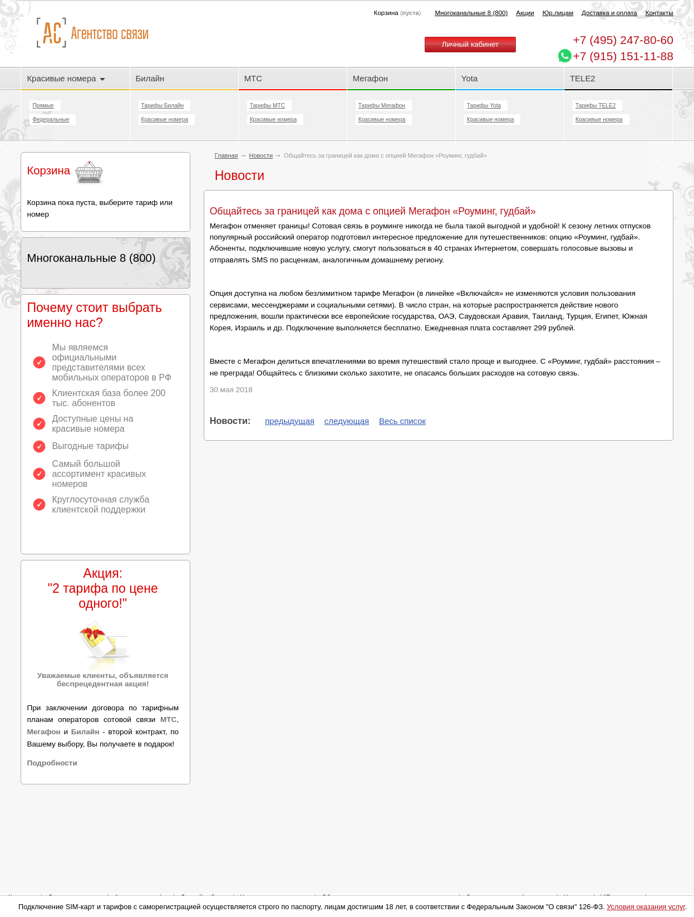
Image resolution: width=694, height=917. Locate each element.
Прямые (42, 106)
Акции (525, 12)
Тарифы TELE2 (595, 106)
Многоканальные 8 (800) (471, 12)
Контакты (659, 12)
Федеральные (50, 119)
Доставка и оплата (609, 12)
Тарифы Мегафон (381, 106)
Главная (226, 155)
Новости (261, 155)
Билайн (150, 78)
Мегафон (370, 78)
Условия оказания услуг (646, 907)
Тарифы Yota (484, 106)
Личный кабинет (470, 44)
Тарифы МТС (267, 106)
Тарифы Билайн (162, 106)
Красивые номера (66, 78)
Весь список (402, 421)
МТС (253, 78)
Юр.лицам (558, 12)
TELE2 (582, 78)
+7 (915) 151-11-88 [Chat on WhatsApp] (623, 56)
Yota (469, 78)
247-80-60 (623, 39)
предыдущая (289, 421)
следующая (346, 421)
